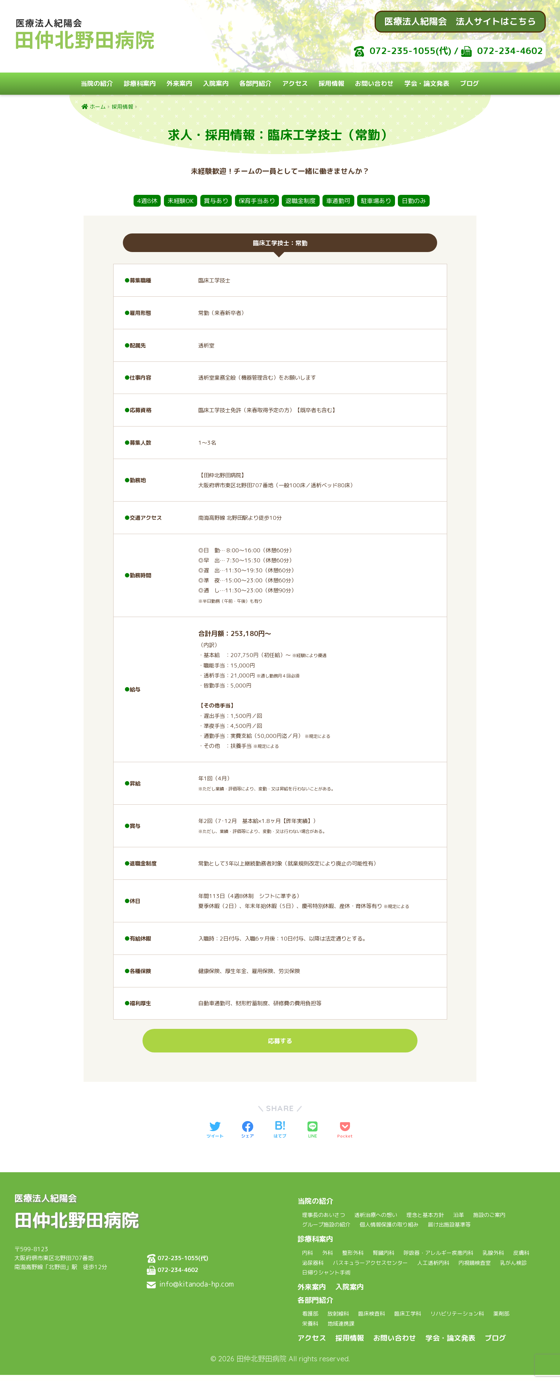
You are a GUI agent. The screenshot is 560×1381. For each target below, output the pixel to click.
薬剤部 (501, 1320)
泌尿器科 (313, 1269)
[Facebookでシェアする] (247, 1136)
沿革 (458, 1221)
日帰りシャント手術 (326, 1279)
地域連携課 (341, 1329)
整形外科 (353, 1259)
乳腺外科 (493, 1259)
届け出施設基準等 (449, 1231)
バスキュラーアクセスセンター (370, 1269)
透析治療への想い (375, 1221)
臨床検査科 (371, 1320)
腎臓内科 (383, 1259)
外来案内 (179, 83)
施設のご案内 (489, 1221)
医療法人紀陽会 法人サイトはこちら (460, 21)
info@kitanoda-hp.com (196, 1290)
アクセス (295, 83)
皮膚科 (521, 1259)
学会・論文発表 (426, 83)
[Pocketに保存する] (345, 1136)
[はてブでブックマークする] (280, 1136)
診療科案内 (140, 83)
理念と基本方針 (425, 1221)
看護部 (310, 1320)
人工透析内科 (433, 1269)
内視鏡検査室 (475, 1269)
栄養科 (310, 1329)
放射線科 (338, 1320)
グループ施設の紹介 (326, 1231)
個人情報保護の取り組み (389, 1231)
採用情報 (331, 83)
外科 (327, 1259)
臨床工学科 (407, 1320)
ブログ (469, 83)
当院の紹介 (97, 83)
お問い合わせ (374, 83)
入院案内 (216, 83)
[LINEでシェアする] (313, 1136)
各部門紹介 (255, 83)
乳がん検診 (513, 1269)
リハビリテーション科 (457, 1320)
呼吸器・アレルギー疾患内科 (438, 1259)
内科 (307, 1259)
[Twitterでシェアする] (215, 1136)
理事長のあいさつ (323, 1221)
